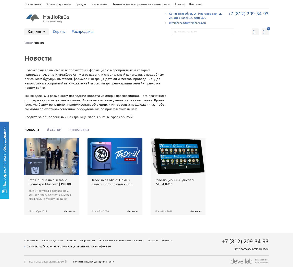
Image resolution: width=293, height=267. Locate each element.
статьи (55, 129)
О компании (33, 4)
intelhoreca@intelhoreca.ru (187, 23)
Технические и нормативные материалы (141, 4)
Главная (28, 43)
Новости (179, 4)
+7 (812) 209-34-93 (248, 14)
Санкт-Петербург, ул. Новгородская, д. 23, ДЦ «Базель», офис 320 (195, 16)
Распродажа (83, 32)
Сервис (59, 32)
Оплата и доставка (58, 4)
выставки (80, 129)
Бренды (80, 4)
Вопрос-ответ (100, 4)
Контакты (195, 4)
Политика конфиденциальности (93, 261)
